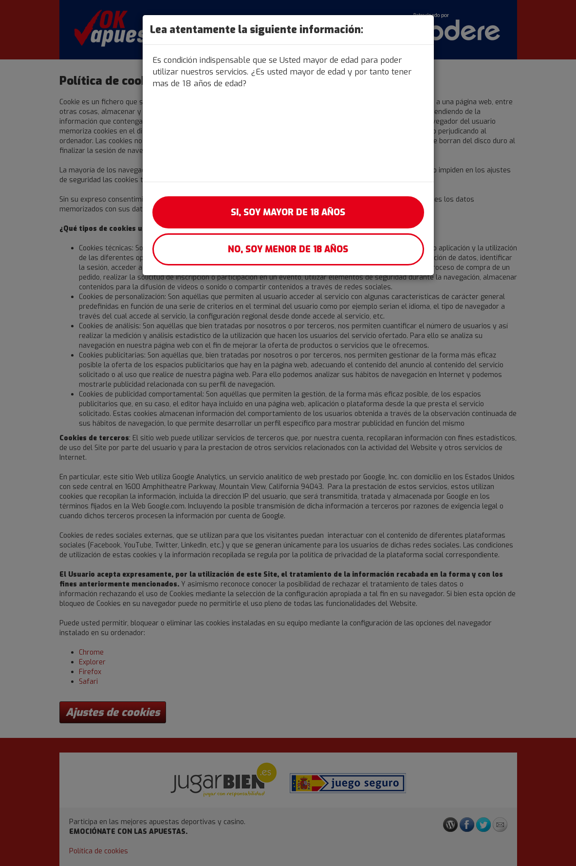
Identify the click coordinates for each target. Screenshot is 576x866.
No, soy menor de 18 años (288, 249)
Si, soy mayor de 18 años (288, 212)
